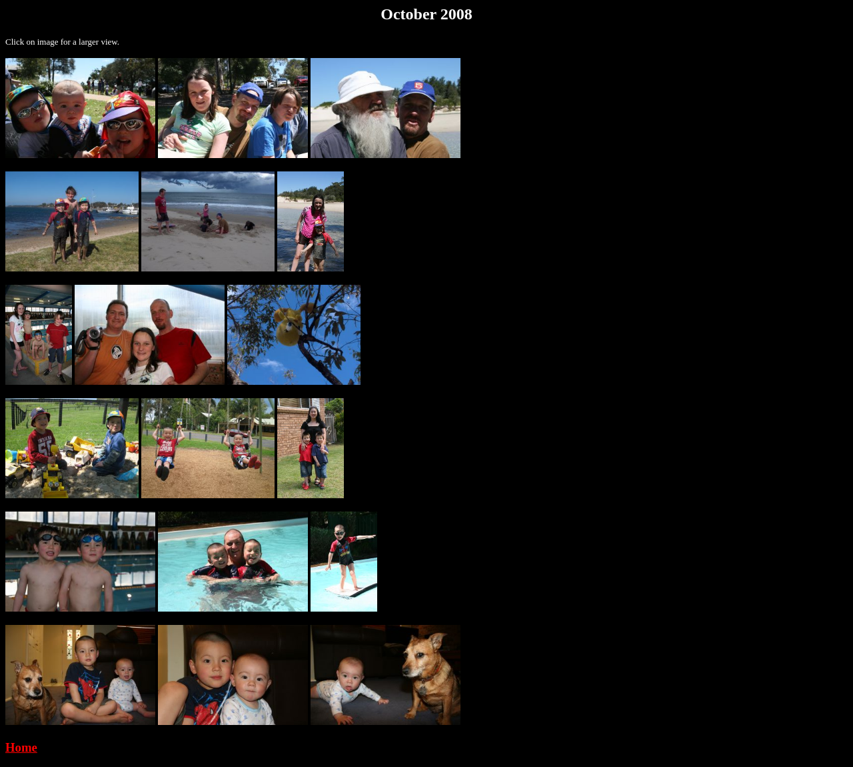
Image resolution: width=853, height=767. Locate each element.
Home (21, 747)
